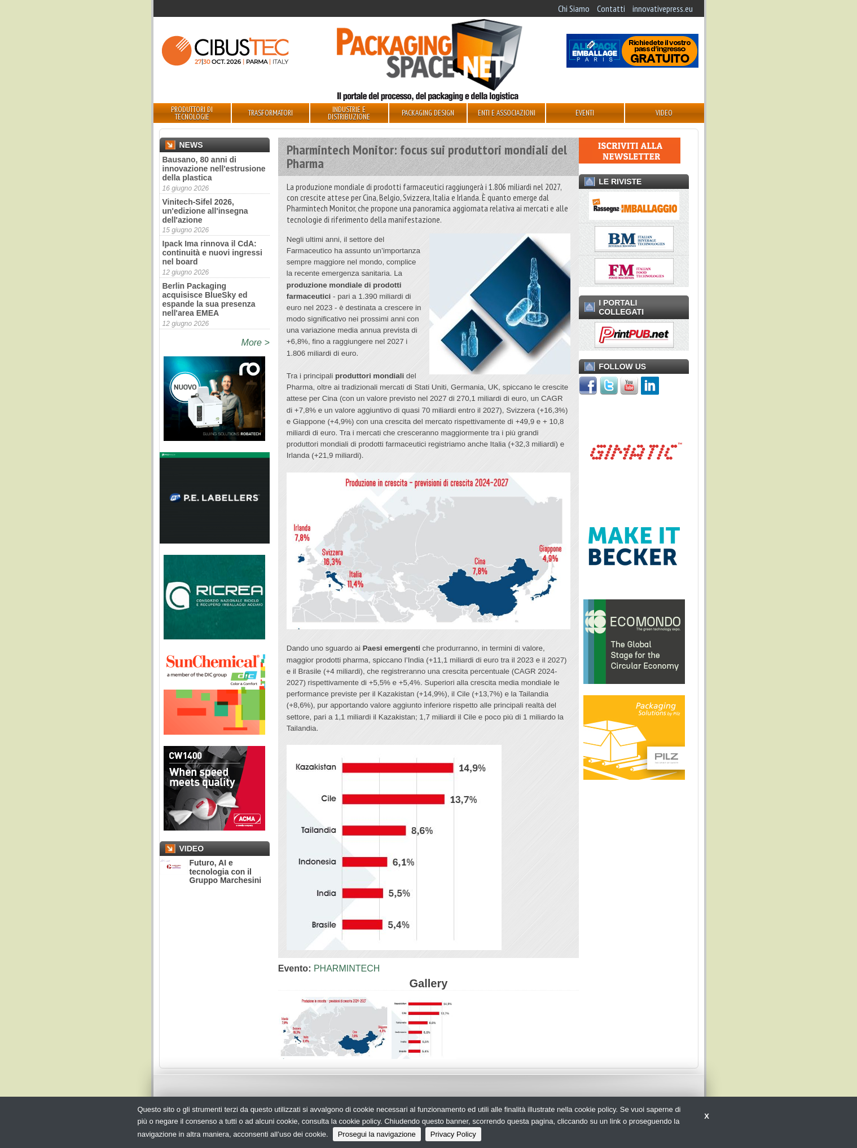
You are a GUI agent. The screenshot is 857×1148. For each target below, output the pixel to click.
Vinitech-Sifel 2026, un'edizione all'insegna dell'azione (205, 210)
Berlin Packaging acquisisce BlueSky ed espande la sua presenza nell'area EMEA (209, 299)
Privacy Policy (453, 1134)
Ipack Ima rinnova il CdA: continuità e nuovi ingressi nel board (212, 252)
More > (255, 342)
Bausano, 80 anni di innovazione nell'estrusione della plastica (214, 168)
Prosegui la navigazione (377, 1134)
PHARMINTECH (347, 968)
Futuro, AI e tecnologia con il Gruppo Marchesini (211, 872)
